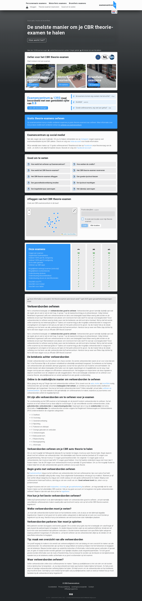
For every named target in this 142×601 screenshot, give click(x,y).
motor (97, 383)
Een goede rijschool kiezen (87, 176)
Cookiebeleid (52, 587)
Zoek (84, 225)
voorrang (62, 487)
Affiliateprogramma (71, 589)
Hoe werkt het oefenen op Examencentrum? (48, 164)
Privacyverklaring (64, 587)
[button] (49, 218)
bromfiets (106, 383)
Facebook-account (84, 148)
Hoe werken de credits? (86, 164)
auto (92, 383)
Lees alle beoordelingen (38, 108)
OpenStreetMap (71, 234)
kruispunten (54, 487)
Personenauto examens (36, 3)
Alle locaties (95, 225)
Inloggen (33, 7)
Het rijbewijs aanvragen (86, 189)
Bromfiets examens (77, 3)
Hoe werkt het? (37, 40)
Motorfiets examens (58, 3)
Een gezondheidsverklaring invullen (45, 183)
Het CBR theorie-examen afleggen (44, 176)
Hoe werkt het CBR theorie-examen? (45, 170)
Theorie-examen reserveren (49, 7)
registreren (65, 491)
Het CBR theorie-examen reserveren (91, 170)
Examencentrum (35, 473)
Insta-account (75, 141)
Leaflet (64, 234)
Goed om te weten (68, 7)
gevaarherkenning (75, 487)
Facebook (88, 146)
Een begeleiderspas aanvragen (43, 189)
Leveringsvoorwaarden (79, 587)
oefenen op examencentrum (71, 125)
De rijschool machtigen (86, 183)
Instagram (84, 139)
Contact (91, 587)
